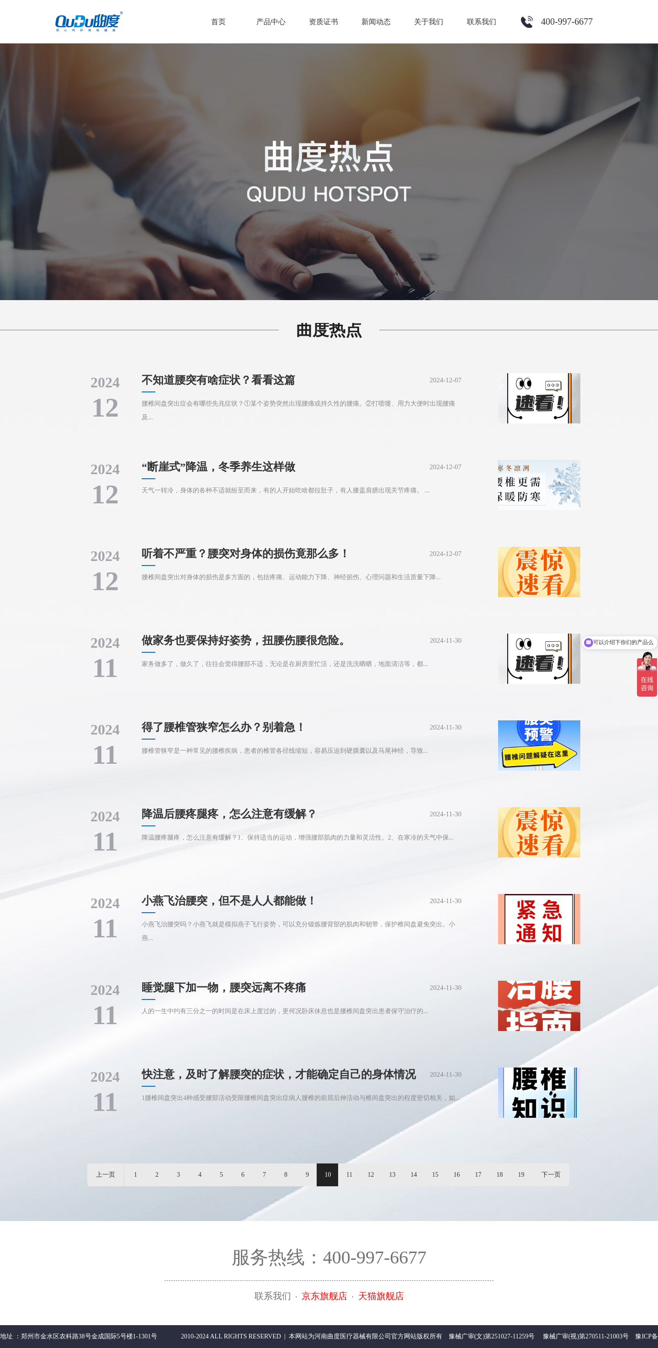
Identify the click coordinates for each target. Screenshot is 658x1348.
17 (478, 1174)
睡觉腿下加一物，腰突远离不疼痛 (224, 988)
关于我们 (428, 22)
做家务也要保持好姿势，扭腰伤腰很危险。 (246, 640)
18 (500, 1174)
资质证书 (323, 22)
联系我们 (481, 22)
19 (521, 1174)
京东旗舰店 (324, 1296)
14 (414, 1174)
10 (328, 1174)
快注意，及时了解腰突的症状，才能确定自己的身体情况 (279, 1074)
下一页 (551, 1174)
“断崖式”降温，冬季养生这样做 (218, 467)
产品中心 (271, 22)
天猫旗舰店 (381, 1296)
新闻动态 (376, 22)
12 (371, 1174)
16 (457, 1174)
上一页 (105, 1174)
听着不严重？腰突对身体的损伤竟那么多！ (246, 554)
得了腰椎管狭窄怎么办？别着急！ (224, 727)
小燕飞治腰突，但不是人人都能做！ (229, 901)
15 (435, 1174)
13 (392, 1174)
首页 (218, 22)
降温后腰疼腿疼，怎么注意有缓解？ (229, 814)
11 (349, 1174)
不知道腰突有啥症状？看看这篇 (218, 380)
